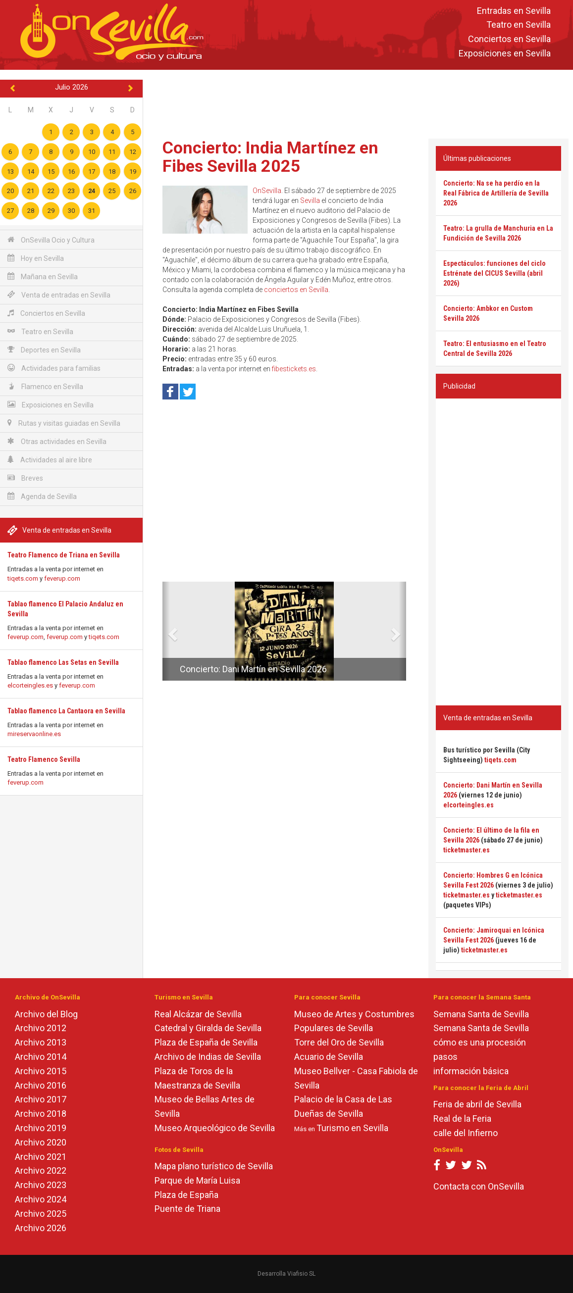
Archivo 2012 (40, 1028)
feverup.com (62, 578)
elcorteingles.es (30, 685)
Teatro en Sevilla (518, 25)
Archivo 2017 (40, 1099)
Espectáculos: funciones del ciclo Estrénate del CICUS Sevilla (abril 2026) (494, 273)
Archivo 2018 (40, 1113)
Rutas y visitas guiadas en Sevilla (63, 423)
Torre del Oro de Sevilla (339, 1042)
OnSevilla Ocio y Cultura (51, 240)
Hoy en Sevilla (35, 258)
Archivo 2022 (40, 1170)
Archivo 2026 (40, 1228)
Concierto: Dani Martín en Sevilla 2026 (253, 669)
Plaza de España (186, 1195)
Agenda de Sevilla (42, 496)
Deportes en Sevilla (44, 350)
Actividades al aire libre (49, 459)
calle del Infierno (465, 1133)
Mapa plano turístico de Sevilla (214, 1166)
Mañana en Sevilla (42, 276)
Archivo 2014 (40, 1056)
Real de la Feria (462, 1118)
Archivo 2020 (40, 1142)
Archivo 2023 (40, 1185)
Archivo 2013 (40, 1042)
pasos (445, 1056)
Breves (25, 478)
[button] (166, 631)
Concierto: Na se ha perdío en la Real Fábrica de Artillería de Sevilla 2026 (496, 193)
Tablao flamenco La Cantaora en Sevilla (66, 711)
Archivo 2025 (40, 1213)
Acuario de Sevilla (328, 1056)
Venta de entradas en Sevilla (58, 295)
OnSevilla (267, 191)
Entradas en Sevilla (514, 10)
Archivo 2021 (40, 1156)
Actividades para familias (54, 368)
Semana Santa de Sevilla (481, 1014)
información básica (471, 1071)
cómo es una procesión (479, 1042)
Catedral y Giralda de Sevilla (208, 1028)
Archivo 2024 (40, 1199)
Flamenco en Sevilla (45, 386)
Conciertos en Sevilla (509, 39)
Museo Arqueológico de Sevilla (215, 1128)
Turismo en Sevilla (352, 1128)
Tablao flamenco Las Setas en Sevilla (63, 662)
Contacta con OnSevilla (478, 1186)
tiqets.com (22, 578)
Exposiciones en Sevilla (505, 53)
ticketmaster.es (466, 850)
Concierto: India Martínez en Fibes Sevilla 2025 (270, 157)
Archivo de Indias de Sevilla (208, 1056)
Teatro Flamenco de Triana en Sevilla (63, 555)
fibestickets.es (294, 369)
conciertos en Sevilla (296, 290)
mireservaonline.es (34, 734)
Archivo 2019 (40, 1128)
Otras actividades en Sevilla (56, 441)
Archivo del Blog (46, 1014)
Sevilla (310, 200)
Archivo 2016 (40, 1085)
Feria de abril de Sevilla (477, 1104)
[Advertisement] (358, 102)
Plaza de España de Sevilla (206, 1042)
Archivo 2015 (40, 1071)
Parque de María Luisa (197, 1180)
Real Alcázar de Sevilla (198, 1014)
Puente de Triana (187, 1208)
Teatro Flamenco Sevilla (43, 759)
